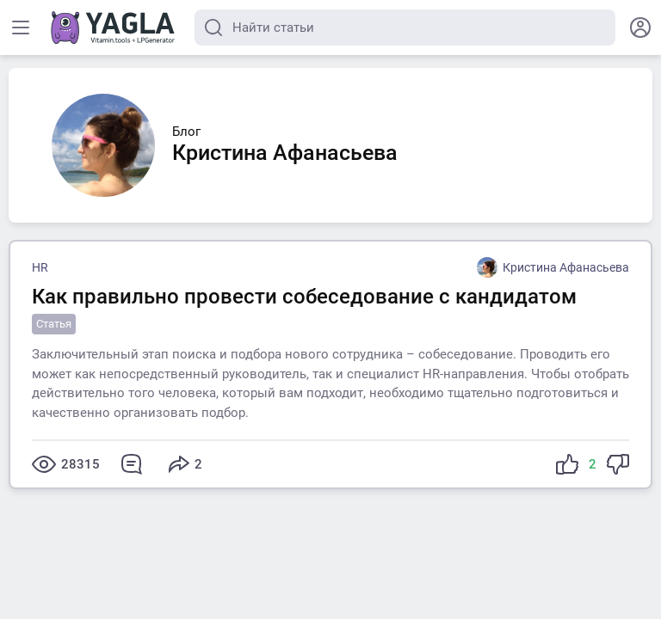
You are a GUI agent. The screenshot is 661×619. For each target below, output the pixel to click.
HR (40, 267)
